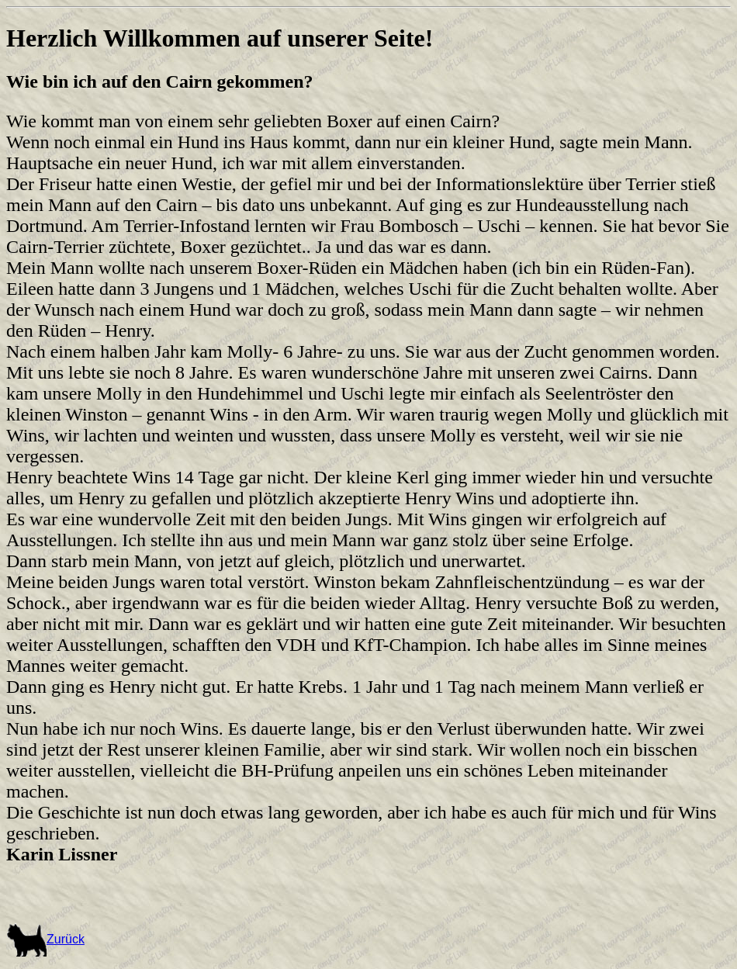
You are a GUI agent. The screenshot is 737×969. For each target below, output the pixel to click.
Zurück (45, 939)
